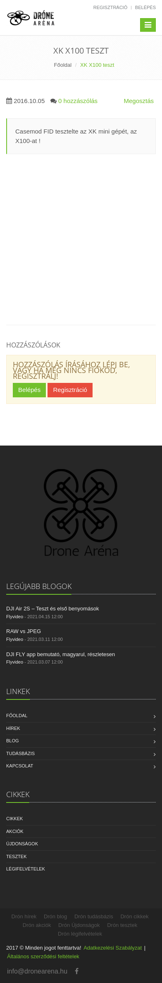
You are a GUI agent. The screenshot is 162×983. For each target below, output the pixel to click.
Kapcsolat (19, 765)
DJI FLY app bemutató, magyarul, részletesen (60, 654)
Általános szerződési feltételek (43, 956)
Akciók (15, 831)
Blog (12, 740)
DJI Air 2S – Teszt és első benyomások (52, 608)
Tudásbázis (20, 753)
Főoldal (63, 65)
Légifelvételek (25, 868)
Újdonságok (22, 843)
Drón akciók (37, 925)
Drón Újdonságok (79, 925)
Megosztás (139, 100)
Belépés (145, 7)
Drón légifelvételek (80, 934)
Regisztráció (110, 7)
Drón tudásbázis (93, 916)
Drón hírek (24, 916)
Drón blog (55, 916)
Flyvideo (14, 616)
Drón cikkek (134, 916)
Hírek (13, 728)
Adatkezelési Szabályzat (112, 948)
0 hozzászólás (78, 100)
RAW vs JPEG (23, 631)
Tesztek (16, 856)
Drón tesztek (122, 925)
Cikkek (14, 818)
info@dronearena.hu (37, 971)
